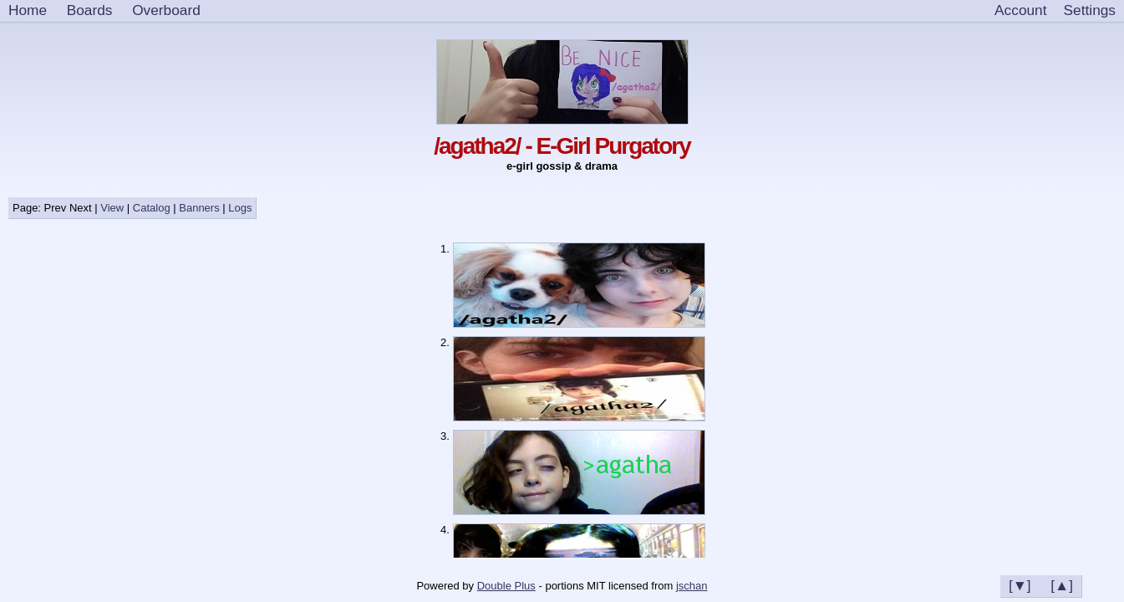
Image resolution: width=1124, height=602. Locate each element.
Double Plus (506, 585)
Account (1020, 10)
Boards (90, 10)
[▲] (1061, 585)
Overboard (166, 10)
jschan (692, 585)
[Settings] (1089, 11)
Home (27, 10)
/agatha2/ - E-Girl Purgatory (562, 146)
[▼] (1020, 585)
